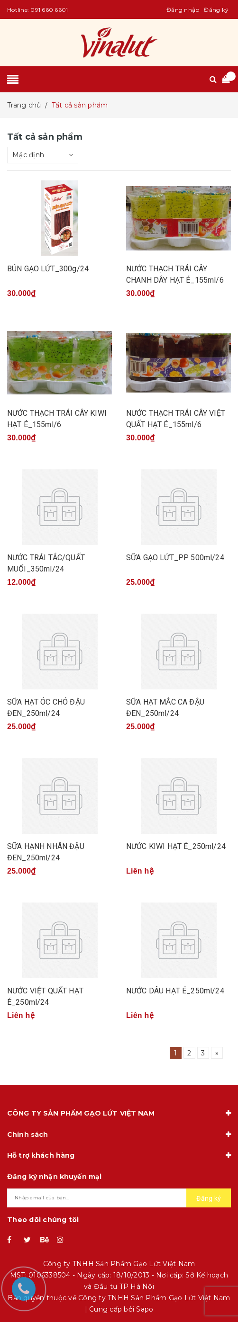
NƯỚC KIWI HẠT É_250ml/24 (176, 846)
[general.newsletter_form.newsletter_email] (119, 1197)
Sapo (144, 1309)
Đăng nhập (182, 9)
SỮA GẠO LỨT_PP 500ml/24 (175, 557)
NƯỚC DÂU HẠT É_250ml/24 (175, 990)
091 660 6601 (49, 9)
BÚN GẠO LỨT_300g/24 (48, 268)
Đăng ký (216, 9)
